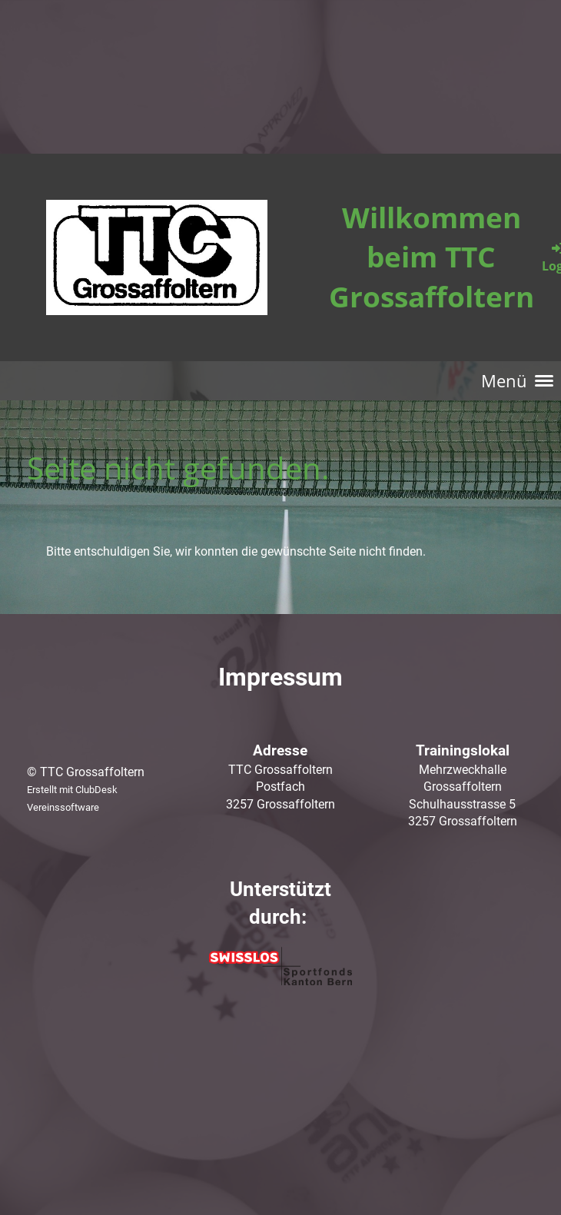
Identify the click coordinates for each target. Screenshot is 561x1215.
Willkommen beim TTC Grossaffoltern (431, 256)
